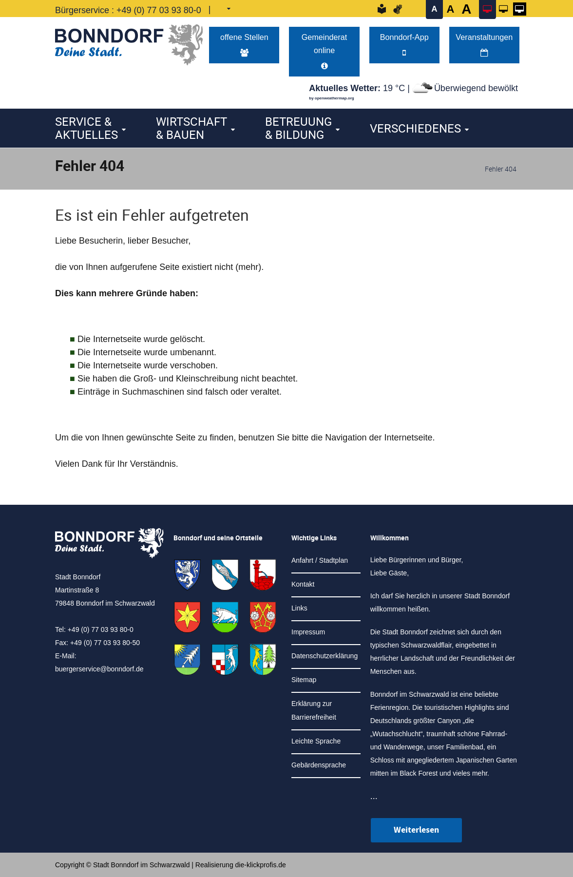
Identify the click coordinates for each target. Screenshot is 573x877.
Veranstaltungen (484, 45)
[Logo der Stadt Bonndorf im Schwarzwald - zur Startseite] (129, 42)
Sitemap (303, 680)
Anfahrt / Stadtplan (319, 560)
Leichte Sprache (316, 741)
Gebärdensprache (318, 765)
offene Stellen (244, 45)
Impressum (308, 632)
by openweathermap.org (331, 98)
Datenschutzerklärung (324, 656)
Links (299, 608)
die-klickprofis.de (260, 865)
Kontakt (302, 584)
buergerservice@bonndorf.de (99, 669)
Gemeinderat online (324, 51)
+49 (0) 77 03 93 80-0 (158, 10)
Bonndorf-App (404, 45)
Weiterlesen (416, 830)
